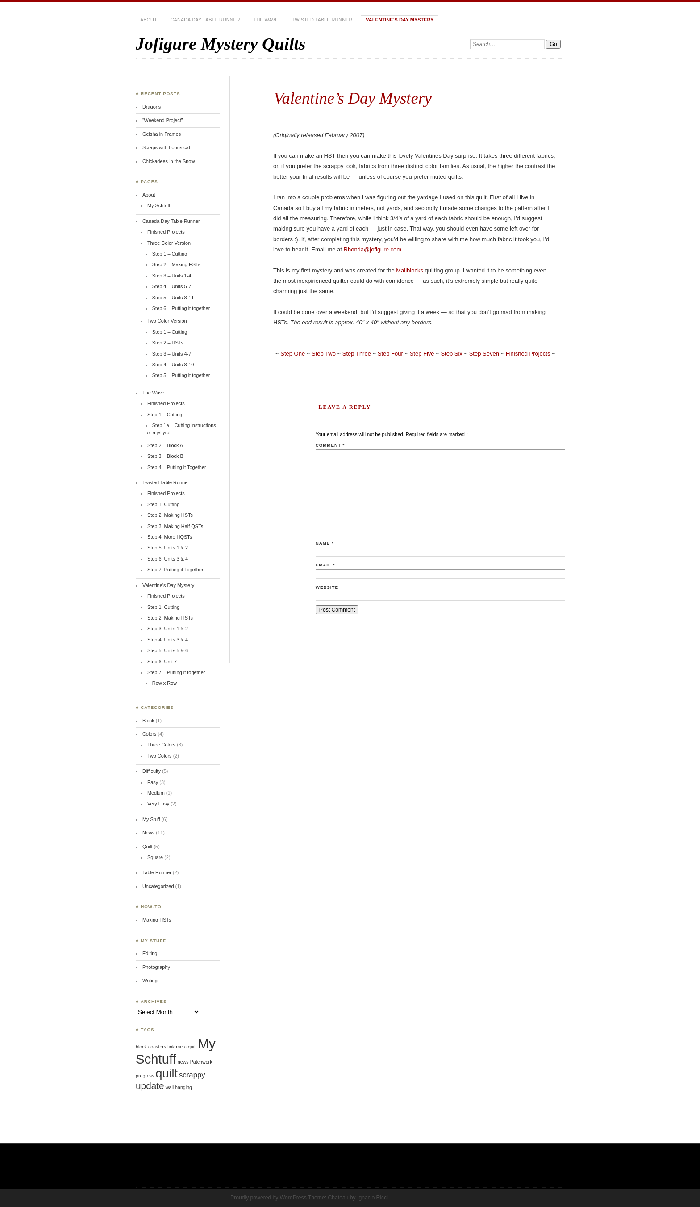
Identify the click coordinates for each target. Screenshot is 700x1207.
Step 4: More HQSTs (169, 537)
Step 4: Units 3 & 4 (167, 639)
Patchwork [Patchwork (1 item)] (201, 1062)
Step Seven (484, 353)
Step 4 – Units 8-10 (173, 364)
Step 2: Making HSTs (170, 515)
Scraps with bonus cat (166, 147)
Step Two (324, 353)
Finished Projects (528, 353)
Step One (292, 353)
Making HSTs (156, 919)
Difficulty (151, 771)
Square (155, 857)
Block (148, 720)
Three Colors (161, 744)
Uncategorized (158, 886)
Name (325, 543)
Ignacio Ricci (372, 1197)
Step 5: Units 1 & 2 (167, 547)
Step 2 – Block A (165, 445)
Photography (156, 967)
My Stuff (151, 819)
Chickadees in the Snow (168, 161)
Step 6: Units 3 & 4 (167, 559)
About (148, 19)
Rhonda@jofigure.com (373, 249)
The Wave (266, 19)
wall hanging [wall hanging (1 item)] (179, 1087)
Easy (152, 782)
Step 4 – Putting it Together (176, 467)
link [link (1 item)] (171, 1046)
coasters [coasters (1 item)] (157, 1046)
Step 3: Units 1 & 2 (167, 628)
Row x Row (164, 683)
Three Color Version (169, 243)
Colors (149, 734)
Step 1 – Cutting (169, 253)
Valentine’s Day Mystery (399, 19)
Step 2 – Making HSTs (176, 264)
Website (327, 587)
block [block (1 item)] (141, 1046)
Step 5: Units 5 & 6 (167, 650)
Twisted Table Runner (322, 19)
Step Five (422, 353)
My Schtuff (158, 205)
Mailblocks (409, 270)
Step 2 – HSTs (167, 342)
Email (325, 564)
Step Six (451, 353)
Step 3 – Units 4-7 (172, 353)
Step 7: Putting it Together (175, 569)
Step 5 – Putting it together (181, 375)
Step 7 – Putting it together (176, 672)
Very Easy (158, 803)
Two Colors (159, 756)
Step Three (356, 353)
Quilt (147, 846)
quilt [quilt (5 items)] (167, 1073)
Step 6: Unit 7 (162, 661)
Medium (156, 793)
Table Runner (156, 872)
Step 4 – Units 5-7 (172, 286)
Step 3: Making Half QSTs (175, 526)
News (148, 832)
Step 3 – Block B (165, 456)
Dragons (151, 106)
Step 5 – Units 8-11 (173, 297)
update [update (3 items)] (150, 1086)
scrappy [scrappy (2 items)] (192, 1075)
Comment (330, 445)
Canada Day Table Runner (205, 19)
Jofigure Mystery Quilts (220, 43)
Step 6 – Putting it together (181, 308)
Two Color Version (167, 320)
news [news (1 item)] (183, 1062)
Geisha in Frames (161, 134)
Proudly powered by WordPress (268, 1197)
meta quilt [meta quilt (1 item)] (186, 1046)
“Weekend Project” (162, 120)
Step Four (390, 353)
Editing (149, 953)
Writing (150, 980)
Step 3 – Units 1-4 (172, 275)
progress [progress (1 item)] (145, 1075)
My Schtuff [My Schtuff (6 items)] (176, 1051)
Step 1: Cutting (163, 504)
